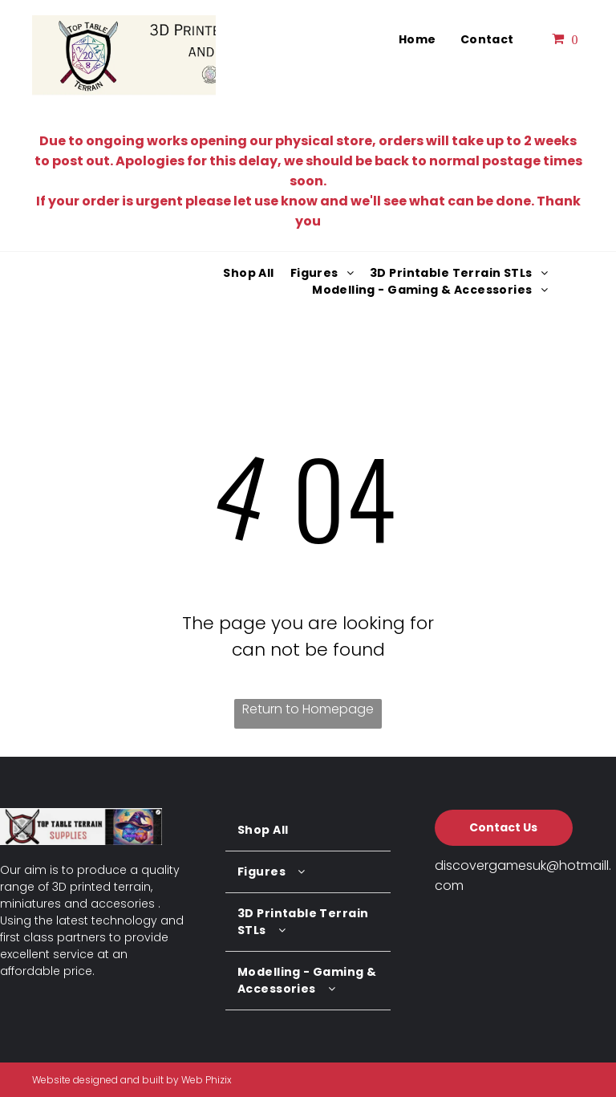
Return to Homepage (308, 709)
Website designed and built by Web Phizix (132, 1080)
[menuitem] (417, 39)
